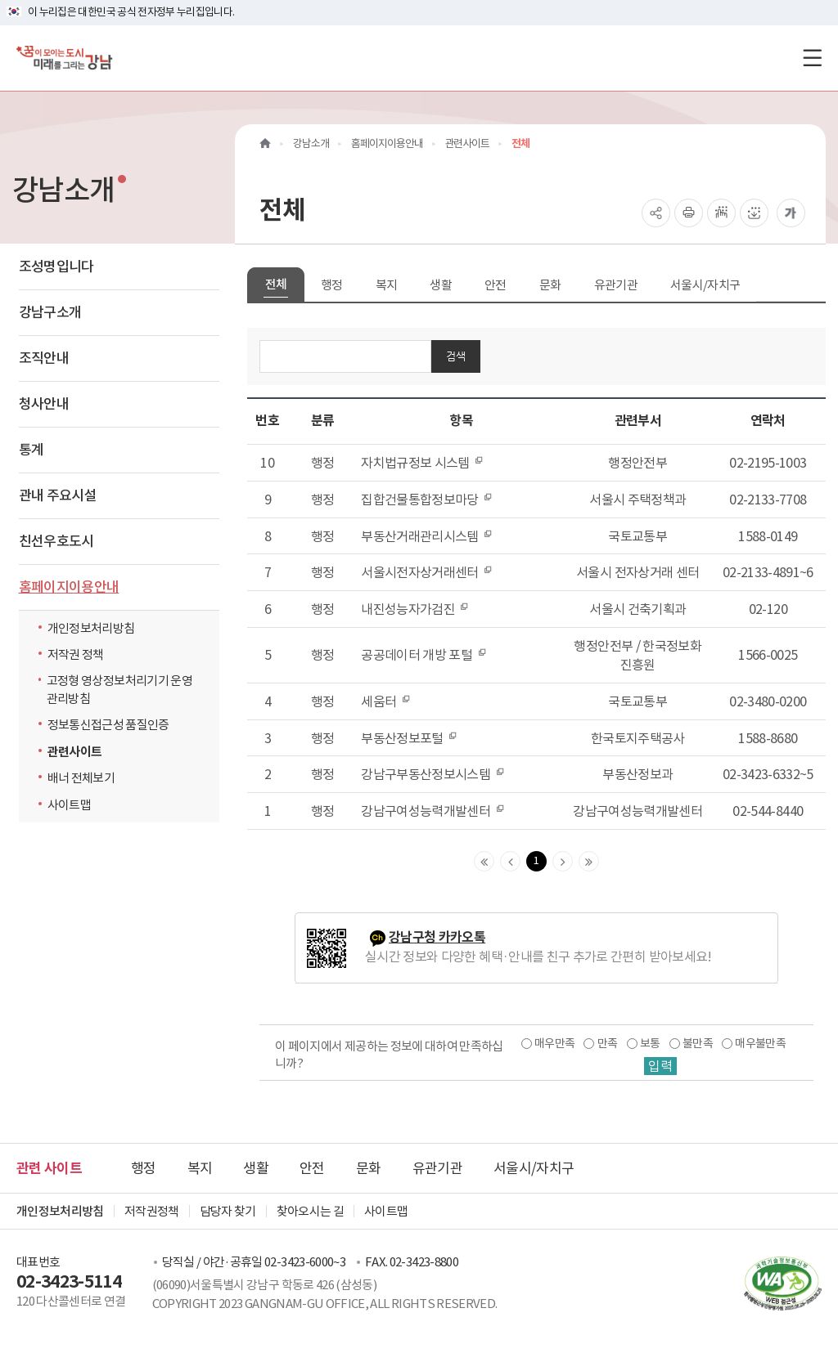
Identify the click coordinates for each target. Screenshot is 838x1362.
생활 (441, 285)
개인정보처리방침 (91, 628)
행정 (332, 285)
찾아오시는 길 (310, 1211)
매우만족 (554, 1043)
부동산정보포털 (409, 738)
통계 (31, 450)
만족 (607, 1043)
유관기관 (616, 285)
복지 (387, 285)
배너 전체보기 (81, 778)
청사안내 (44, 404)
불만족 (698, 1043)
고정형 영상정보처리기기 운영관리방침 (119, 689)
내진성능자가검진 (415, 609)
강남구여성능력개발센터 (432, 811)
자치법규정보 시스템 (422, 463)
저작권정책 (151, 1211)
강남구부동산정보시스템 (432, 774)
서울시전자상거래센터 (427, 572)
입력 (660, 1066)
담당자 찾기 (228, 1211)
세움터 (385, 701)
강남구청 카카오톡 (437, 937)
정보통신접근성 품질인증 (108, 725)
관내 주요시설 (58, 495)
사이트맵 (69, 805)
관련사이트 (74, 751)
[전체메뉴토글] (812, 57)
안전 (495, 285)
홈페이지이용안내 (69, 587)
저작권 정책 (75, 654)
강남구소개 (50, 312)
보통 (650, 1043)
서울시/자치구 (705, 285)
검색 (456, 356)
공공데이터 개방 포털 (423, 655)
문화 (550, 285)
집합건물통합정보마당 (427, 499)
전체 (276, 284)
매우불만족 (760, 1043)
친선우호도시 (56, 541)
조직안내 (44, 358)
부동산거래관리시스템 (427, 536)
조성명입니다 (56, 267)
